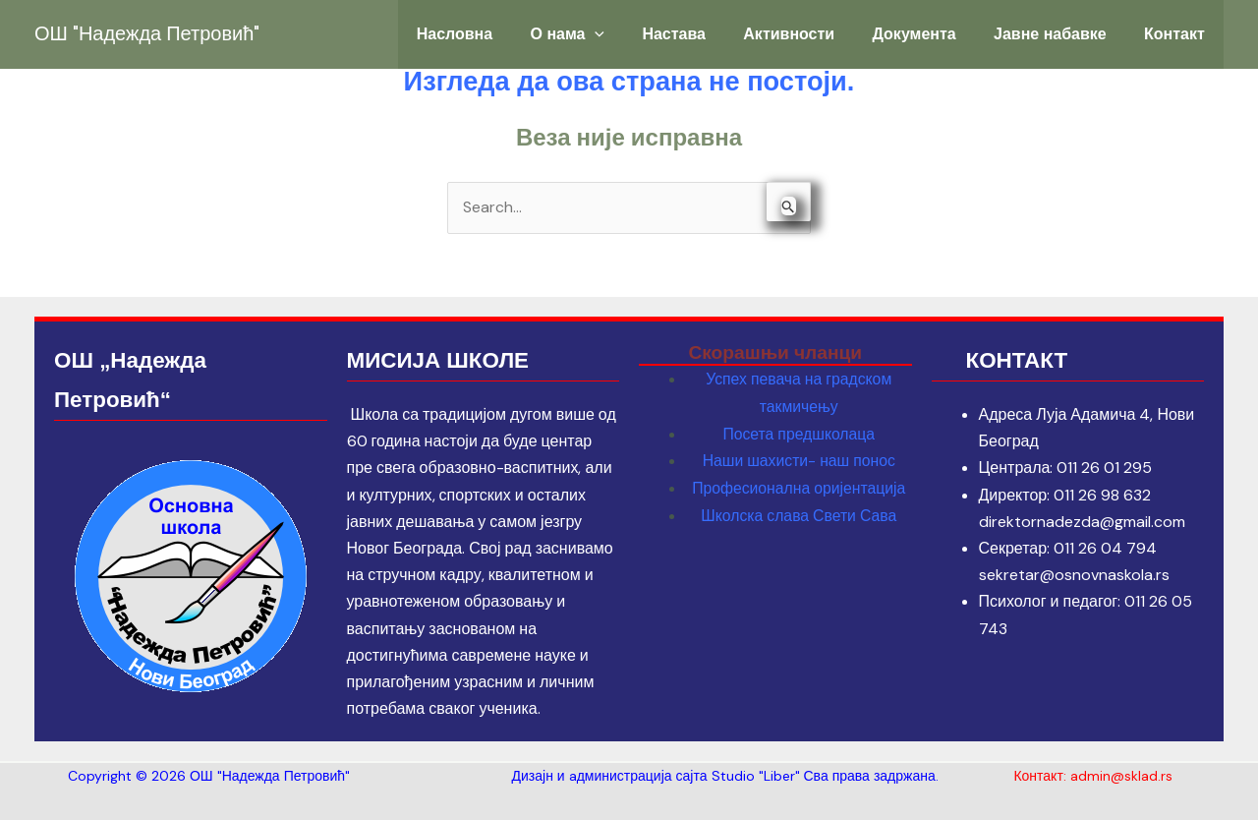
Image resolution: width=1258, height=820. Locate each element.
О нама (612, 34)
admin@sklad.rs (1121, 777)
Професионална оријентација (798, 486)
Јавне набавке (1061, 34)
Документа (934, 34)
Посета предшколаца (798, 433)
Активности (817, 34)
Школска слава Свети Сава (799, 512)
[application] (640, 34)
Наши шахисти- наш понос (798, 459)
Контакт (1178, 34)
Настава (711, 34)
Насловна (507, 34)
